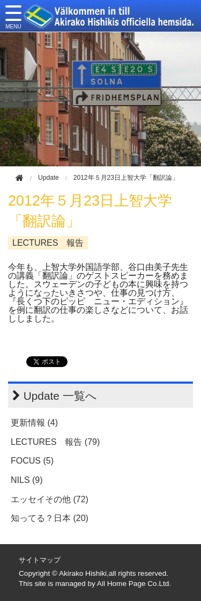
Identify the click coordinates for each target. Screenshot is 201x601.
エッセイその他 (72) (49, 499)
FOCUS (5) (32, 460)
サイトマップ (40, 560)
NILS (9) (27, 480)
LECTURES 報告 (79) (55, 441)
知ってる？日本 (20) (49, 518)
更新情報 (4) (34, 422)
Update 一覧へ (60, 396)
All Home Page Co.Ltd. (134, 584)
